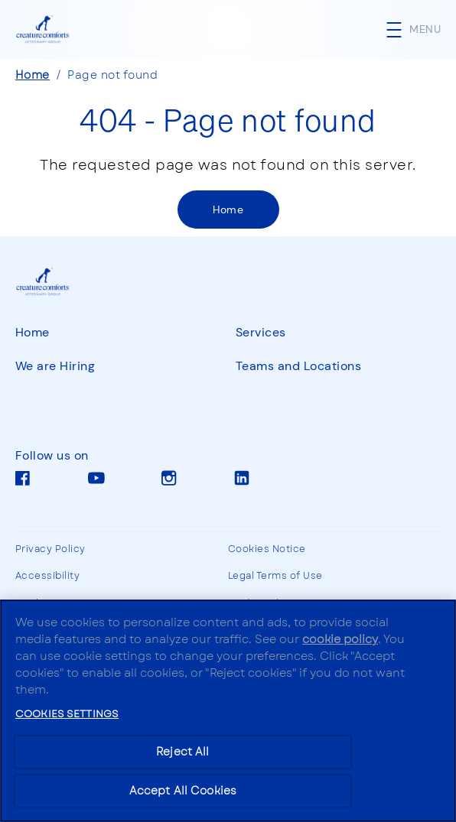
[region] (228, 710)
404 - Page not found (228, 118)
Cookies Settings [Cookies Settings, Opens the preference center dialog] (67, 714)
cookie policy (340, 639)
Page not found (112, 75)
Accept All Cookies (183, 790)
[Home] (228, 209)
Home (32, 75)
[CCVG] (55, 282)
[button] (421, 29)
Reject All (182, 751)
